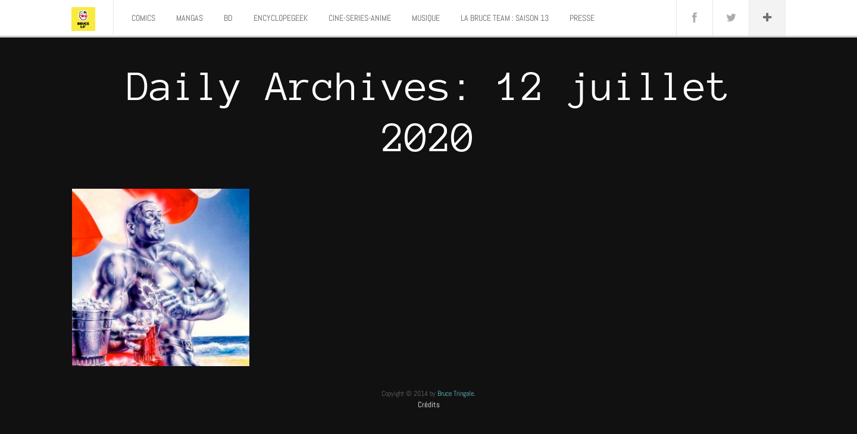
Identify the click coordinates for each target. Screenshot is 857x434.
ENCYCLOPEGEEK (281, 18)
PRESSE (582, 18)
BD (228, 18)
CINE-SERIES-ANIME (360, 18)
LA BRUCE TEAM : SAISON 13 (505, 18)
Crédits (429, 404)
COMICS (143, 18)
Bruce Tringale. (456, 393)
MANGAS (189, 18)
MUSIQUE (426, 18)
